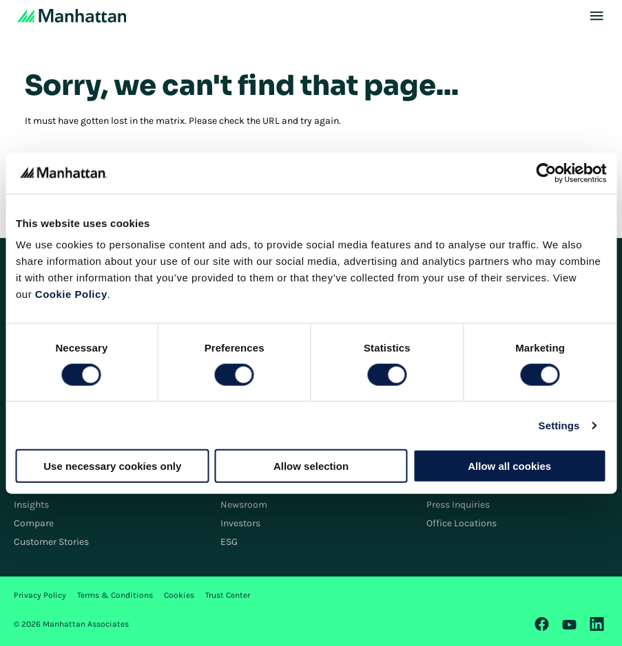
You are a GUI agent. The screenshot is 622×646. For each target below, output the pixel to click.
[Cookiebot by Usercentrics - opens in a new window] (546, 172)
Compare (34, 523)
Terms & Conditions (115, 595)
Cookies (179, 595)
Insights (31, 504)
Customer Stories (51, 542)
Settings (559, 425)
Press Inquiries (458, 504)
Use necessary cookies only (112, 466)
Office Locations (461, 523)
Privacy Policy (40, 595)
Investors (240, 523)
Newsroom (243, 504)
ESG (229, 542)
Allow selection (311, 466)
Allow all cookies (509, 466)
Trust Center (227, 595)
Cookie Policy (71, 294)
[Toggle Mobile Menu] (596, 16)
